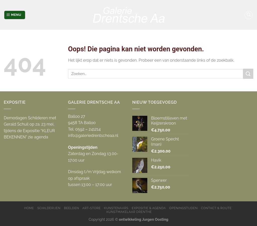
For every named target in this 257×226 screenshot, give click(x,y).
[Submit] (248, 74)
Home (29, 208)
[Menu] (14, 15)
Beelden (71, 208)
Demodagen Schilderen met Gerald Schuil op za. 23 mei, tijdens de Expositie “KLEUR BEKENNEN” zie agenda (30, 128)
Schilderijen (48, 208)
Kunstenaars (116, 208)
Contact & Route (216, 208)
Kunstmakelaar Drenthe (129, 212)
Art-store (91, 208)
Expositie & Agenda (149, 208)
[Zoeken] (249, 15)
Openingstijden (183, 208)
